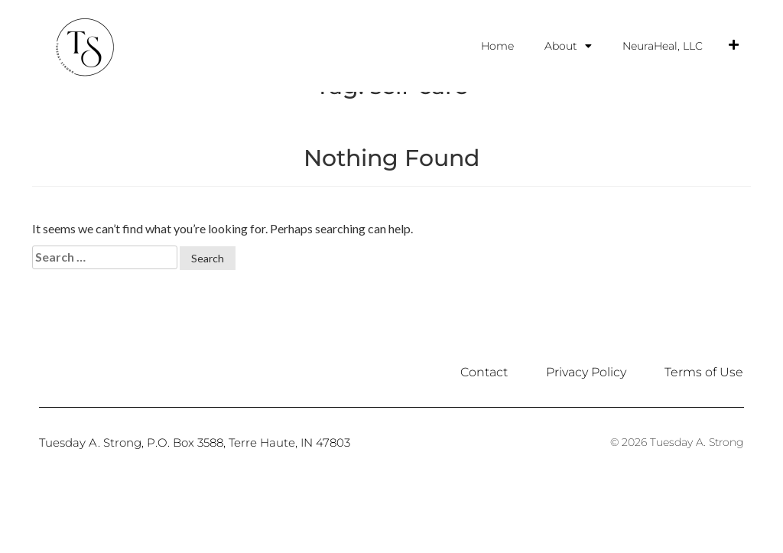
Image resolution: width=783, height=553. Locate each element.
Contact (484, 428)
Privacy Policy (586, 428)
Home (497, 46)
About (568, 46)
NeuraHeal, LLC (662, 46)
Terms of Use (703, 428)
